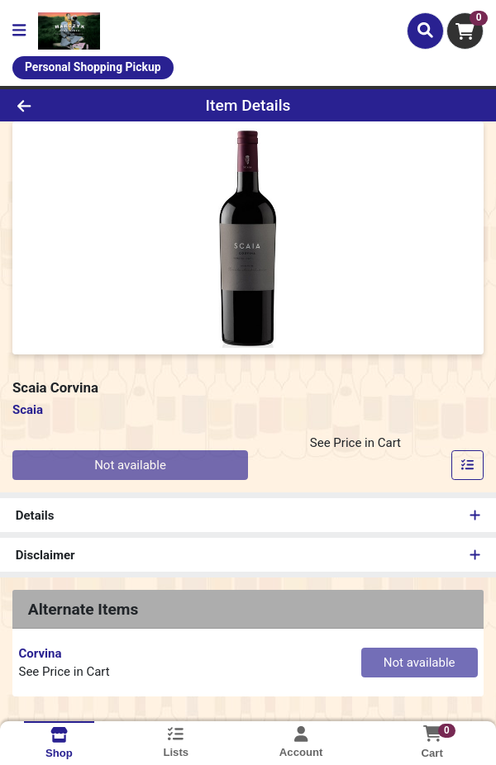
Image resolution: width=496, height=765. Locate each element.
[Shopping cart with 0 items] (465, 31)
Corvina (40, 653)
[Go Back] (71, 105)
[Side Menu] (19, 31)
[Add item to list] (467, 465)
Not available (130, 465)
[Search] (425, 30)
